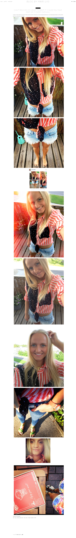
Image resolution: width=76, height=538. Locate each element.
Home (1, 1)
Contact (5, 1)
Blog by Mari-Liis (38, 1)
